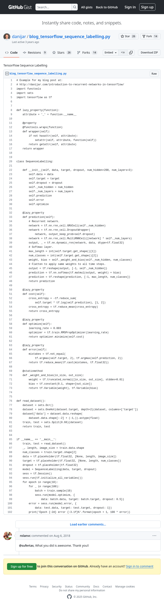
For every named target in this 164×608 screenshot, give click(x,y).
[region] (82, 296)
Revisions (35, 52)
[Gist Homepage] (20, 7)
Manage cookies (125, 586)
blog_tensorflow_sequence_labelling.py (69, 36)
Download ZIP (149, 52)
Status (68, 586)
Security (57, 586)
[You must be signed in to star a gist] (129, 36)
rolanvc (25, 536)
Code (11, 52)
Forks (87, 52)
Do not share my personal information (82, 590)
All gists (86, 7)
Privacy (44, 586)
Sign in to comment (139, 566)
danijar (19, 36)
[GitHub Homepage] (69, 596)
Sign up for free (22, 566)
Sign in (130, 7)
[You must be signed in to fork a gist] (150, 36)
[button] (131, 53)
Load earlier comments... (88, 524)
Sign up (147, 7)
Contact (107, 586)
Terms (33, 586)
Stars (62, 52)
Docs (96, 586)
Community (83, 586)
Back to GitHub (107, 7)
